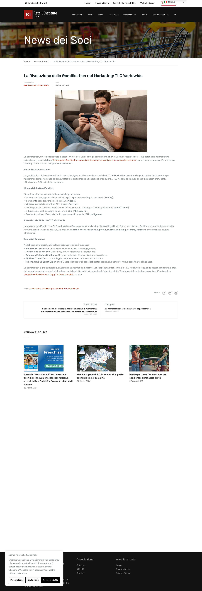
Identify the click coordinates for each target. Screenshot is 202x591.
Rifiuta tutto (33, 580)
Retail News (43, 85)
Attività (80, 569)
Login (88, 3)
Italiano (169, 2)
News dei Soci (30, 85)
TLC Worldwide (71, 288)
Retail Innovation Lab (160, 14)
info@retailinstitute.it (37, 3)
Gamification (35, 288)
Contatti (81, 573)
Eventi (100, 14)
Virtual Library (147, 3)
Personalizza (16, 580)
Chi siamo (81, 565)
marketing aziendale (52, 288)
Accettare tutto (50, 580)
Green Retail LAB (129, 14)
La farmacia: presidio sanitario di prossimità (128, 309)
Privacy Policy (123, 573)
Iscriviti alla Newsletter (124, 3)
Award (144, 14)
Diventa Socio (102, 3)
